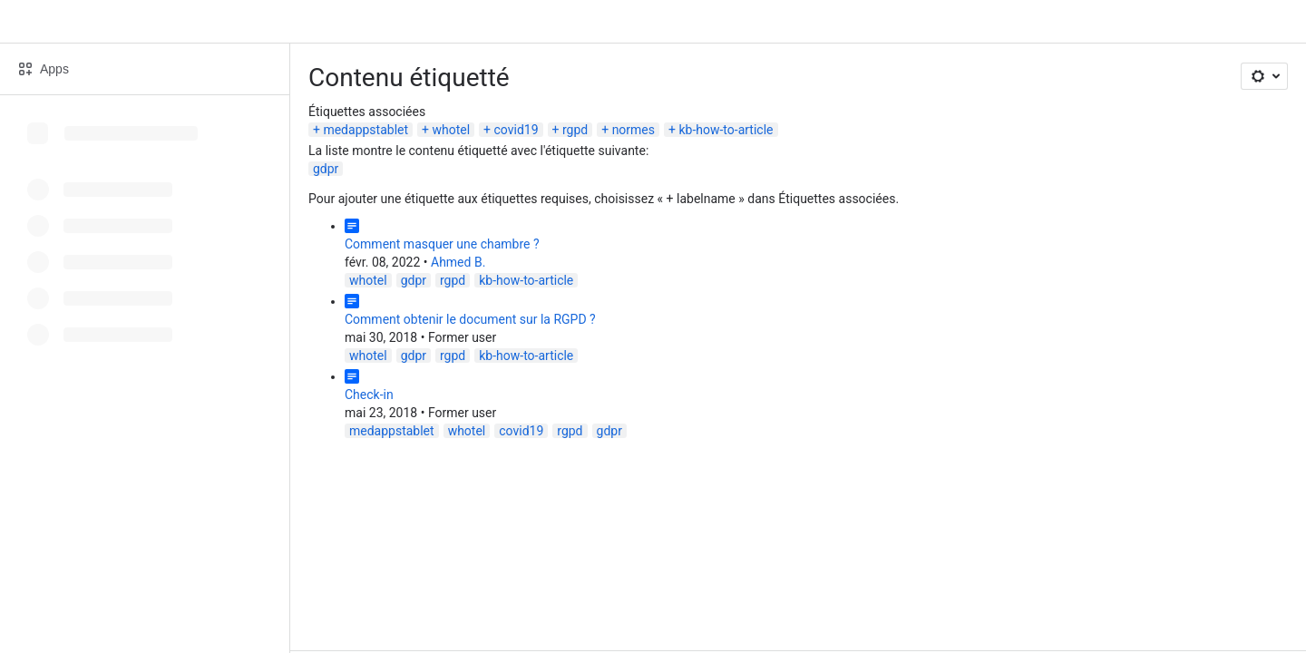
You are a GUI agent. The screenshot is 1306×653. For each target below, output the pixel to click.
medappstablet (365, 129)
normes (633, 129)
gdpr (325, 168)
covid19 (516, 129)
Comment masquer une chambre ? (442, 244)
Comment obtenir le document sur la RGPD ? (470, 319)
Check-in (369, 394)
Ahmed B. (458, 262)
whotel (451, 129)
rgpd (575, 129)
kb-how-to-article (725, 129)
